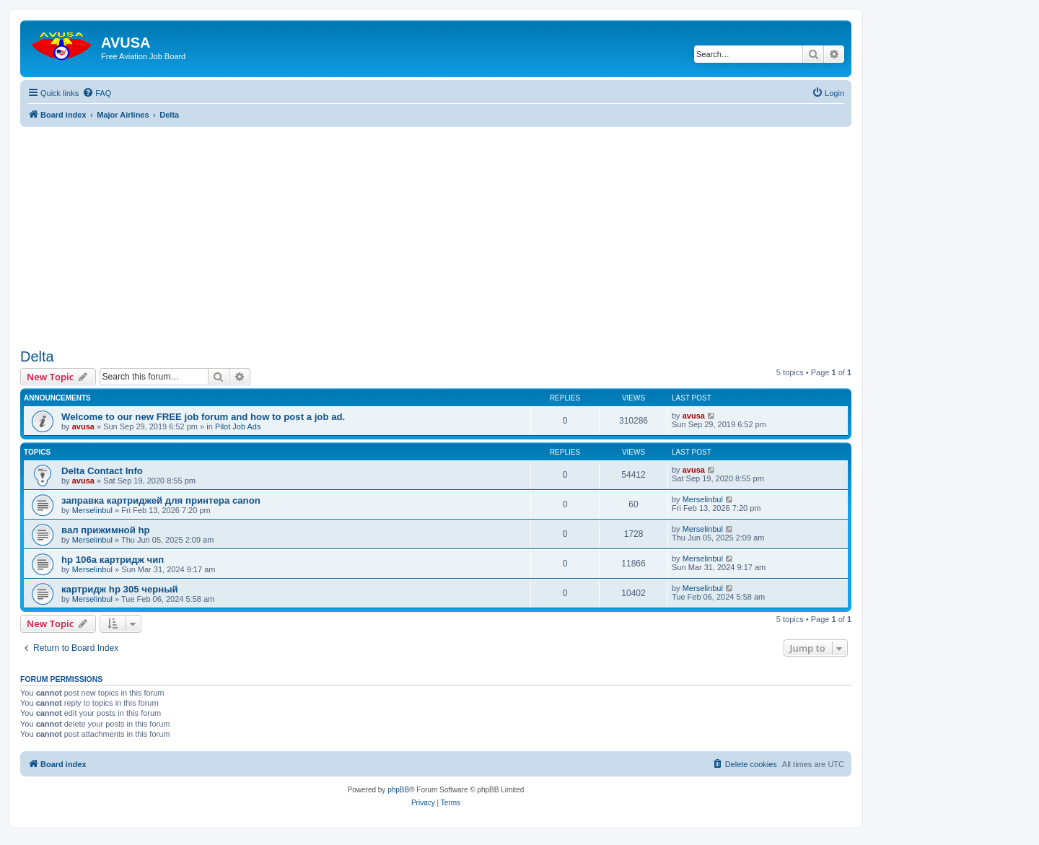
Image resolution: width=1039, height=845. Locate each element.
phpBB (398, 790)
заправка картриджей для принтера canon (160, 500)
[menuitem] (96, 93)
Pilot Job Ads (238, 426)
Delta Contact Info (102, 470)
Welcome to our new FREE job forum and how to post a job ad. (203, 416)
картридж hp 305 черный (119, 589)
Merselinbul (92, 510)
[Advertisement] (435, 228)
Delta (37, 356)
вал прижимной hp (105, 530)
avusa (83, 426)
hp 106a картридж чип (112, 559)
